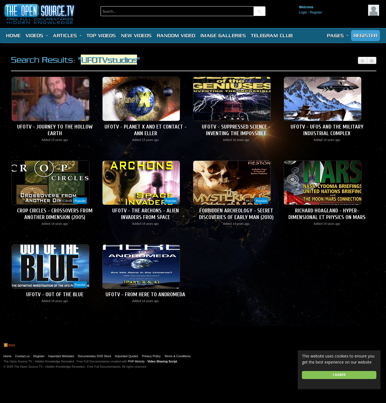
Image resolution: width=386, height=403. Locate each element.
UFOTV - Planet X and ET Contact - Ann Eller (145, 130)
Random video (176, 35)
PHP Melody (136, 361)
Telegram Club (272, 35)
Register (316, 12)
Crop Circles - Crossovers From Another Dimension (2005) (55, 213)
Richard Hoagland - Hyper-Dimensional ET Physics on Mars (327, 213)
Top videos (101, 35)
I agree (339, 374)
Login (303, 12)
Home (13, 35)
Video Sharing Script (162, 361)
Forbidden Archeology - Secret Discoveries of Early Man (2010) (236, 213)
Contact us (22, 356)
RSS (9, 345)
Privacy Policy (151, 356)
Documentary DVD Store (94, 356)
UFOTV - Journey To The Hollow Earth (55, 130)
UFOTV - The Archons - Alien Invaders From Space (145, 213)
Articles (67, 35)
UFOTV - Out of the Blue (55, 294)
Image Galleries (223, 35)
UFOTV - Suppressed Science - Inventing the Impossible (236, 130)
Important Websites (61, 356)
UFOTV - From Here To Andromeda (145, 294)
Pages (338, 35)
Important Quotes (126, 356)
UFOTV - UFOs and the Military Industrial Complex (327, 130)
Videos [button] (37, 35)
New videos (136, 35)
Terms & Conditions (177, 356)
